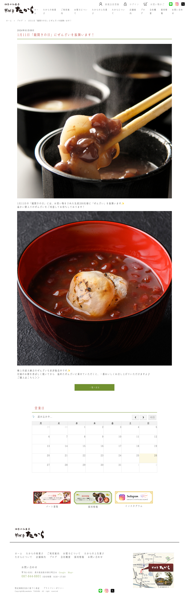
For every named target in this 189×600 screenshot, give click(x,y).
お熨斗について (72, 554)
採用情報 (79, 557)
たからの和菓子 (34, 554)
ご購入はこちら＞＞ (28, 378)
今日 (152, 417)
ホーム (18, 554)
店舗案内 (41, 557)
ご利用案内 (53, 554)
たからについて (23, 557)
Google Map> (66, 573)
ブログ (53, 557)
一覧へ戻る (94, 388)
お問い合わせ (95, 557)
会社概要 (66, 557)
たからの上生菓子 (94, 554)
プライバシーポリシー (53, 589)
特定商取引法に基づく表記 (27, 589)
